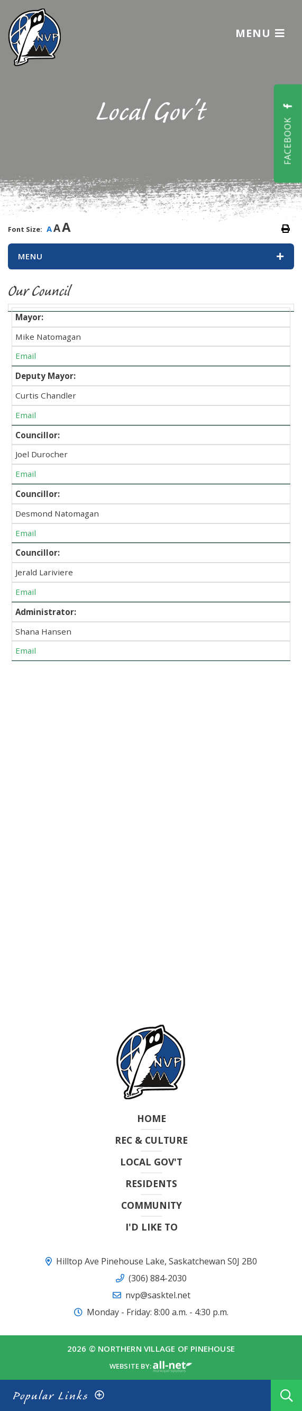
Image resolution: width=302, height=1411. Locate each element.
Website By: (151, 1367)
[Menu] (260, 33)
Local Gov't (151, 1161)
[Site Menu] (151, 256)
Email (25, 355)
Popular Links (50, 1395)
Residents (151, 1183)
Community (151, 1205)
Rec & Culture (151, 1140)
